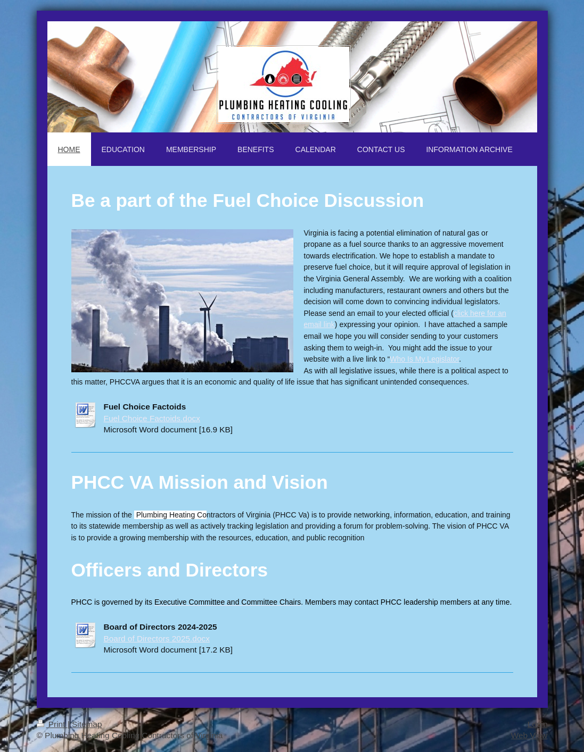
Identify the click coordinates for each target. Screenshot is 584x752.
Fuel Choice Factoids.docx (152, 418)
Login (538, 724)
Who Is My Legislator (424, 359)
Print (52, 724)
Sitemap (87, 724)
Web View (529, 735)
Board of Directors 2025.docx (157, 638)
